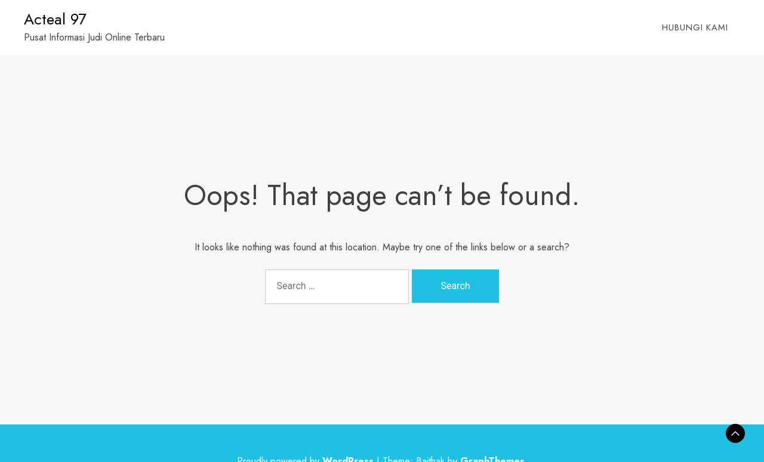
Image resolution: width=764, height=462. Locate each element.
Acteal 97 (55, 19)
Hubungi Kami (695, 27)
